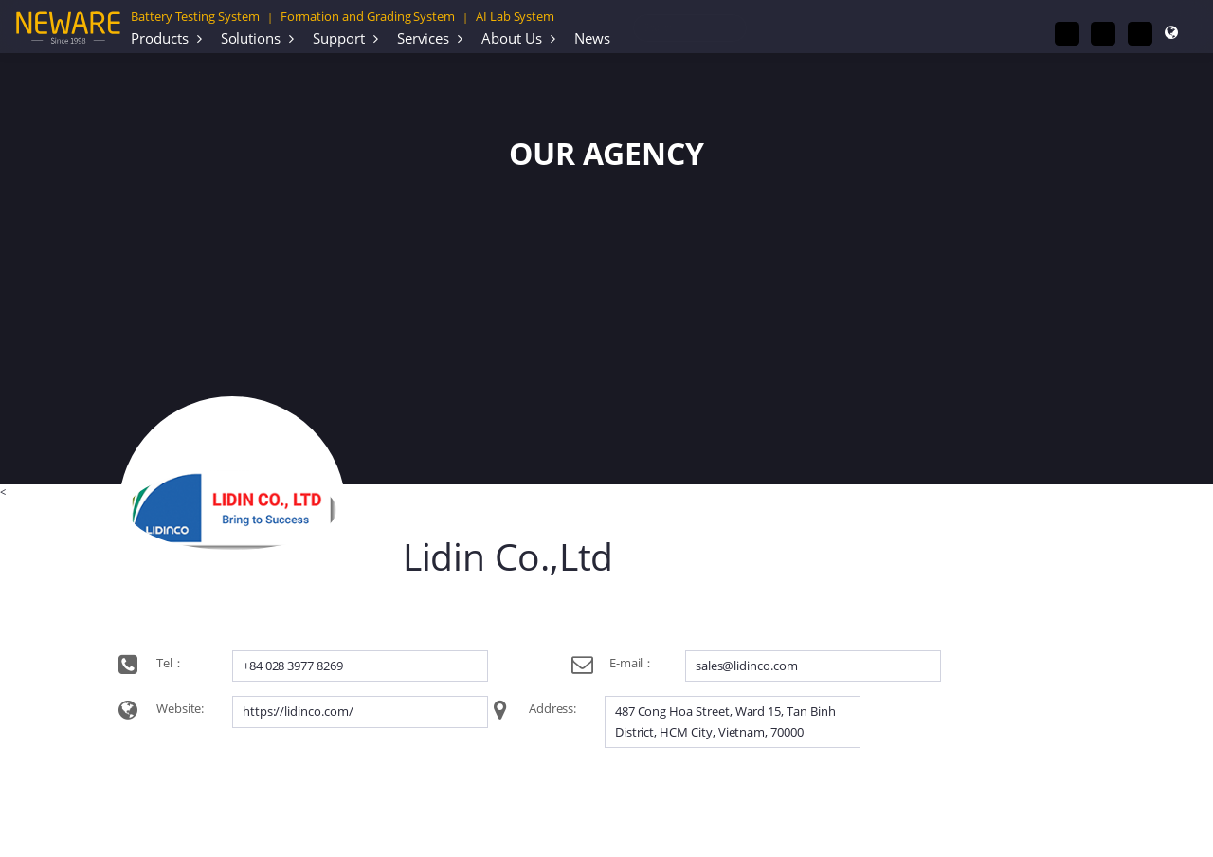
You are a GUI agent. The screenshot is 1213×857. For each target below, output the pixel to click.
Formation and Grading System (368, 16)
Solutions (251, 37)
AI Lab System (515, 16)
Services (423, 37)
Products (160, 37)
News (592, 37)
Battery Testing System (195, 16)
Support (339, 37)
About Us (511, 37)
